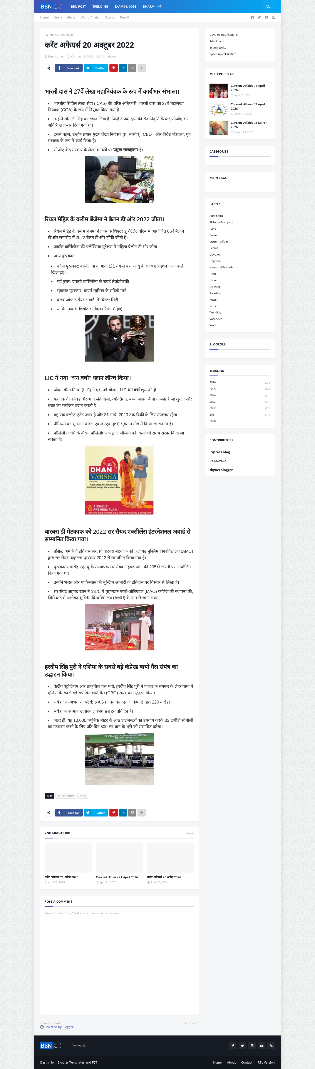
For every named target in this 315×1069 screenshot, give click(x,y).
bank (212, 229)
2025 (239, 389)
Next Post (190, 1023)
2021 (239, 414)
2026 (239, 382)
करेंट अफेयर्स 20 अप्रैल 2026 (164, 877)
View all (189, 833)
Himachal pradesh (221, 267)
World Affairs (90, 17)
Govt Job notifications (223, 35)
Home (44, 17)
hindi (83, 795)
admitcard (216, 216)
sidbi (212, 306)
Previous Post (51, 1023)
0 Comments (108, 56)
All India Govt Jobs (221, 222)
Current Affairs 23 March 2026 (249, 125)
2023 (239, 402)
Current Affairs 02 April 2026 (248, 106)
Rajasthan (215, 293)
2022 (239, 408)
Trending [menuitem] (100, 6)
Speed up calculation (222, 54)
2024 (239, 395)
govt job (215, 254)
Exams (110, 17)
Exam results (217, 47)
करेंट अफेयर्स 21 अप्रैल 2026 (61, 877)
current (214, 235)
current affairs (64, 35)
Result (124, 17)
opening (215, 287)
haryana (215, 261)
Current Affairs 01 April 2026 (248, 88)
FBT (94, 1062)
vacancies (215, 319)
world (213, 325)
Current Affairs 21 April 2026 (117, 877)
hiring (213, 280)
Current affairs (64, 17)
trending (215, 312)
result (213, 299)
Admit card (216, 41)
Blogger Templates (71, 1062)
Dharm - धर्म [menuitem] (152, 6)
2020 (239, 421)
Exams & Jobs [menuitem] (125, 6)
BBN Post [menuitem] (78, 6)
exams (213, 248)
